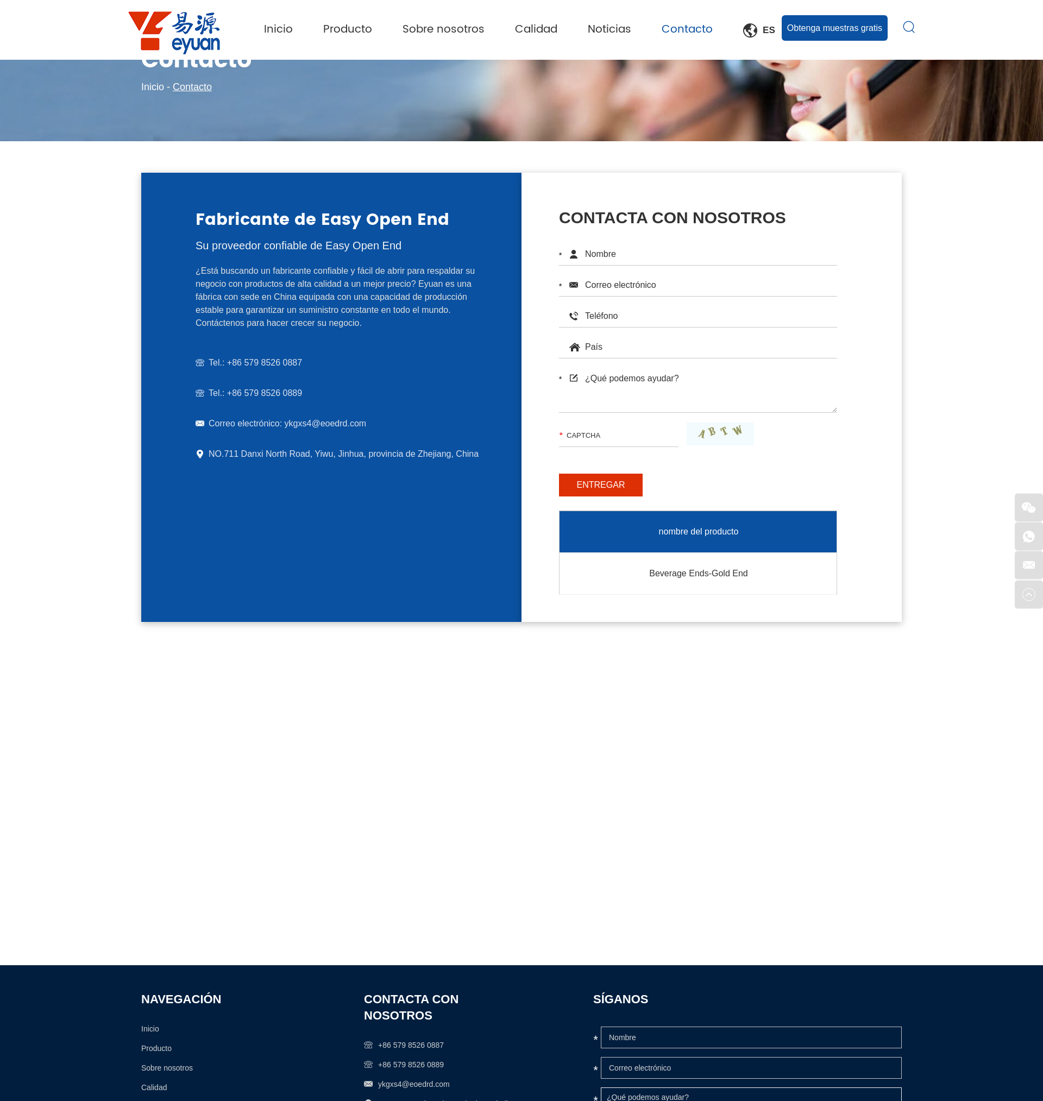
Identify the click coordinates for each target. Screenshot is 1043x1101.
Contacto (688, 30)
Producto (348, 30)
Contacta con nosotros (411, 1007)
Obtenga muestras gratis (834, 28)
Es (759, 30)
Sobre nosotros (445, 30)
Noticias (610, 30)
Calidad (537, 30)
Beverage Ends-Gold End (698, 572)
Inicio (279, 30)
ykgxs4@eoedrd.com (324, 423)
